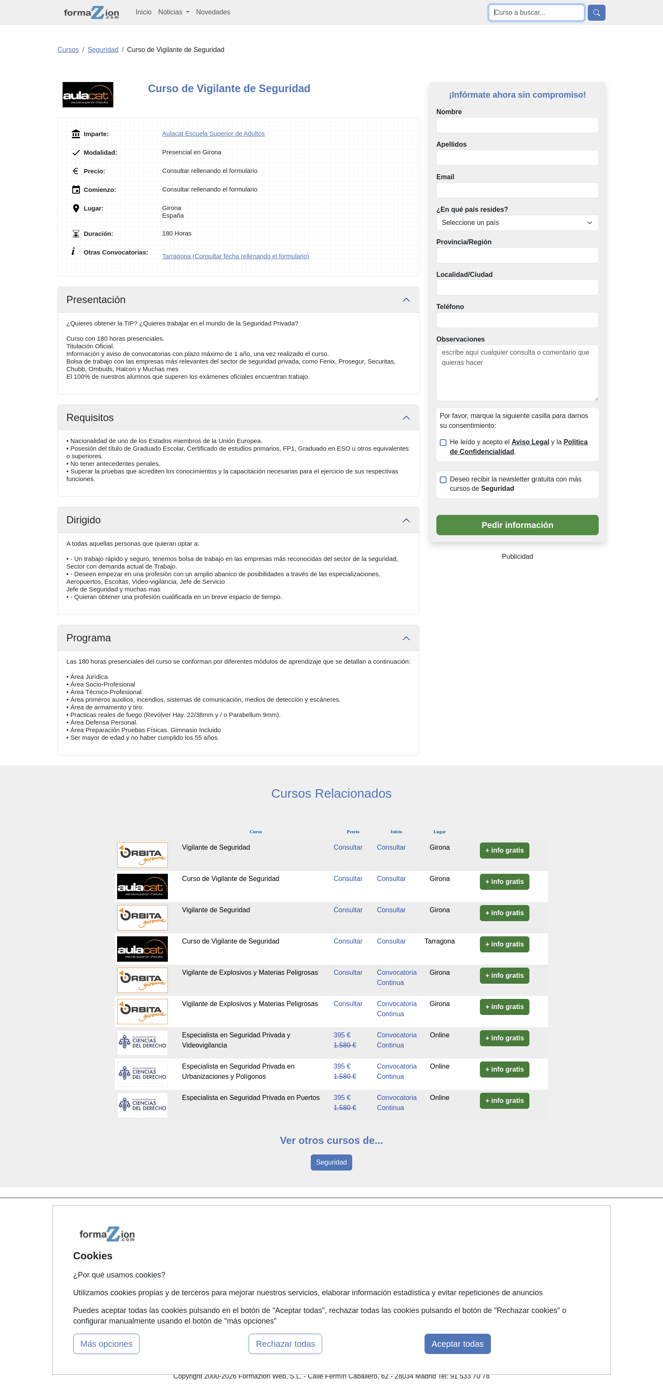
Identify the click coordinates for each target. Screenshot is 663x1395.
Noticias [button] (171, 12)
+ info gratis (504, 850)
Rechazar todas (285, 1343)
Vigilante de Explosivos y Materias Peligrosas (250, 972)
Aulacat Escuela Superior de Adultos (213, 133)
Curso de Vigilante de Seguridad (230, 878)
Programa (88, 637)
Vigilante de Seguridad (216, 847)
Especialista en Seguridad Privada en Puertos (251, 1097)
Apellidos (451, 144)
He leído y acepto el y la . (519, 446)
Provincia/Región (464, 242)
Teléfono (450, 306)
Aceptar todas (458, 1343)
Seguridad (331, 1162)
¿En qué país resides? (472, 209)
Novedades (213, 12)
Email (445, 177)
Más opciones (106, 1343)
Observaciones (460, 339)
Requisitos (90, 417)
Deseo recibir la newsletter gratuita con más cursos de (515, 484)
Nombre (449, 111)
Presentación (96, 299)
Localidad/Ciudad (464, 274)
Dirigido (83, 519)
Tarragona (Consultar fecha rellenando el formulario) (236, 256)
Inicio (143, 12)
